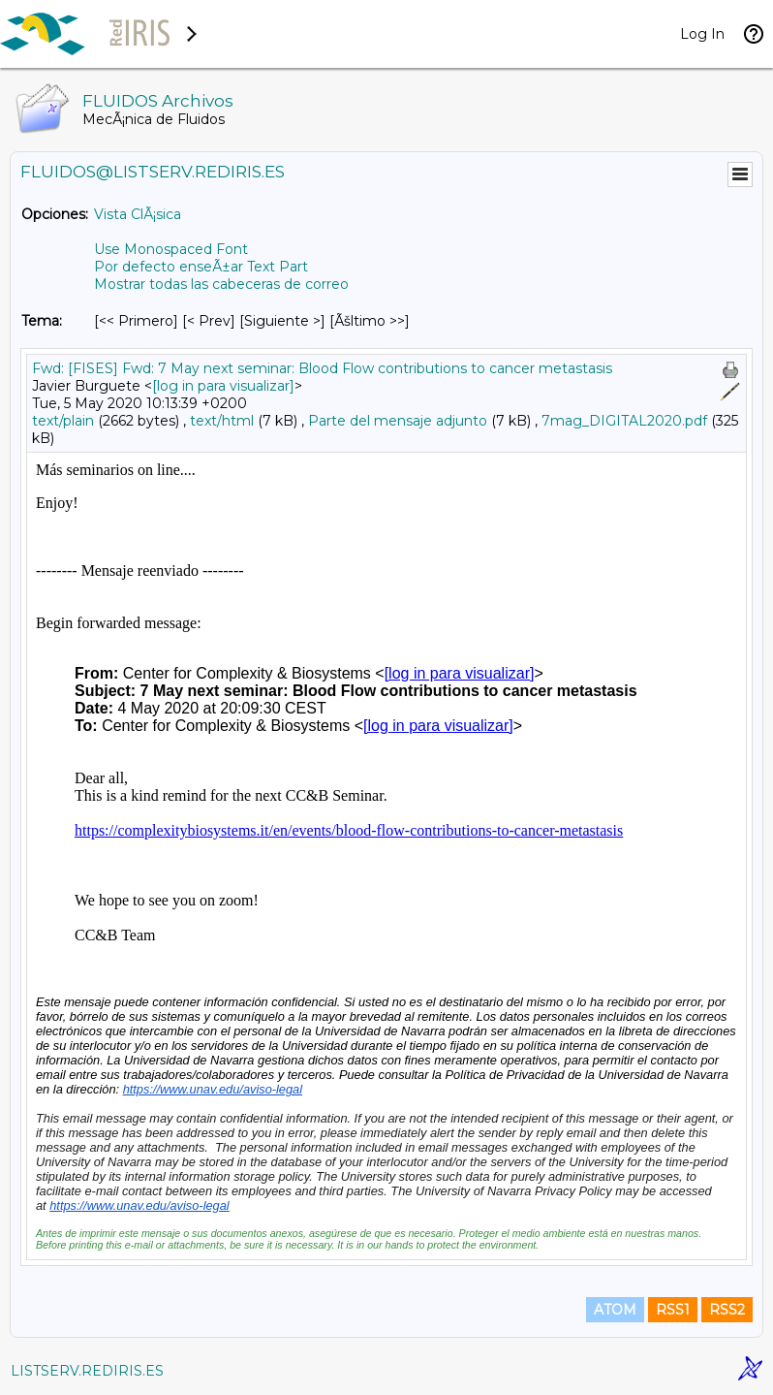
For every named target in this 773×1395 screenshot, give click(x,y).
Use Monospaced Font (171, 249)
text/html (222, 420)
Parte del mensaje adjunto (397, 420)
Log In (702, 34)
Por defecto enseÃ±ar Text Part (201, 266)
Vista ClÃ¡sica (137, 214)
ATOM (615, 1309)
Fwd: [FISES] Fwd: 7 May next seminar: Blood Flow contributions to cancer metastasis (322, 368)
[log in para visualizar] (223, 386)
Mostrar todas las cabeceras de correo (221, 284)
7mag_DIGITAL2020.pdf (624, 420)
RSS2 (727, 1309)
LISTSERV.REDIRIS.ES (87, 1370)
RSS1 (673, 1309)
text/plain (63, 420)
